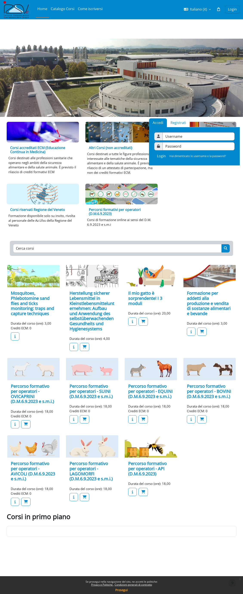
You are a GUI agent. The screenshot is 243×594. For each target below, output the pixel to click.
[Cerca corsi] (117, 257)
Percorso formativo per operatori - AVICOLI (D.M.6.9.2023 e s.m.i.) (33, 487)
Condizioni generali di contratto (133, 584)
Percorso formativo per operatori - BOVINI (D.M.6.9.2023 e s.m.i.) (209, 401)
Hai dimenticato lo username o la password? (197, 156)
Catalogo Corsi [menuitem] (62, 8)
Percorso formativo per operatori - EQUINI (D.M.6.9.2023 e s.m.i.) (150, 401)
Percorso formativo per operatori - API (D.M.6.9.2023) (147, 485)
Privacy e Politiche (102, 584)
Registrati (178, 122)
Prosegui (121, 590)
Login (232, 9)
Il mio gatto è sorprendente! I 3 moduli (145, 308)
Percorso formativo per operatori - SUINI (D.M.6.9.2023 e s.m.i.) (91, 401)
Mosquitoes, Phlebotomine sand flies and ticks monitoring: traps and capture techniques (32, 313)
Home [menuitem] (42, 8)
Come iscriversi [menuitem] (90, 8)
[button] (197, 9)
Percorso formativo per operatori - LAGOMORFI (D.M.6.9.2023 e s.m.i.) (91, 487)
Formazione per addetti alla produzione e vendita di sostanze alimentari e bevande (209, 313)
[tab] (178, 122)
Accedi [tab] (158, 122)
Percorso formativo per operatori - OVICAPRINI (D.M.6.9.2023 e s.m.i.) (32, 403)
